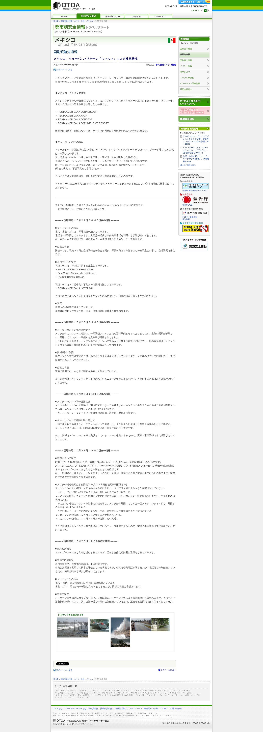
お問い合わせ (176, 708)
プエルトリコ (59, 697)
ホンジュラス (119, 690)
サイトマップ (136, 708)
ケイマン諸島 (119, 693)
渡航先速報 (185, 54)
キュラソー (88, 693)
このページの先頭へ (168, 670)
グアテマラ (72, 690)
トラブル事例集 (187, 78)
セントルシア (95, 695)
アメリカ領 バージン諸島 (143, 690)
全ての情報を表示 (189, 165)
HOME (56, 21)
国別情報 (186, 219)
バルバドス (195, 695)
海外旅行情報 (168, 723)
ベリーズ (108, 690)
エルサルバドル (60, 690)
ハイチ (166, 695)
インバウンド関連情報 (190, 83)
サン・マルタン (132, 693)
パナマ (100, 690)
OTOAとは (57, 708)
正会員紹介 (93, 708)
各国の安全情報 (183, 723)
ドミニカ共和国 (128, 695)
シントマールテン (156, 693)
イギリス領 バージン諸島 (63, 693)
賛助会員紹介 (106, 708)
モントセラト (85, 697)
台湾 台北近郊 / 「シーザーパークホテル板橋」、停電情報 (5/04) (196, 159)
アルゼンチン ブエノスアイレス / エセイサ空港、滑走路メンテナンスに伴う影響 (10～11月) (196, 140)
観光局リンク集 (151, 708)
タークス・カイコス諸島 (110, 695)
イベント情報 (186, 66)
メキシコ (89, 21)
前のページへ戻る (64, 70)
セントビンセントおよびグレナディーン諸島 (71, 695)
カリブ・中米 (79, 21)
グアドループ (99, 693)
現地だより (185, 72)
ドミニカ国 (139, 695)
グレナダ (109, 693)
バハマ (173, 695)
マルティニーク (72, 697)
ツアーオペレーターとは (75, 708)
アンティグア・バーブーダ (180, 690)
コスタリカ (82, 690)
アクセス (164, 708)
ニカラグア (92, 690)
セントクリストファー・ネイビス (177, 693)
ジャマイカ (143, 693)
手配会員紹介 (186, 89)
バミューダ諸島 (183, 695)
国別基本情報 (186, 49)
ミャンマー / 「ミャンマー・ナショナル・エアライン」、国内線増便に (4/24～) (196, 150)
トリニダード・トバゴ (153, 695)
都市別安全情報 (66, 21)
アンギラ (165, 690)
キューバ (78, 693)
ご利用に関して (121, 708)
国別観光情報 (186, 60)
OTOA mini (205, 723)
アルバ (157, 690)
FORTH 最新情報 (189, 217)
